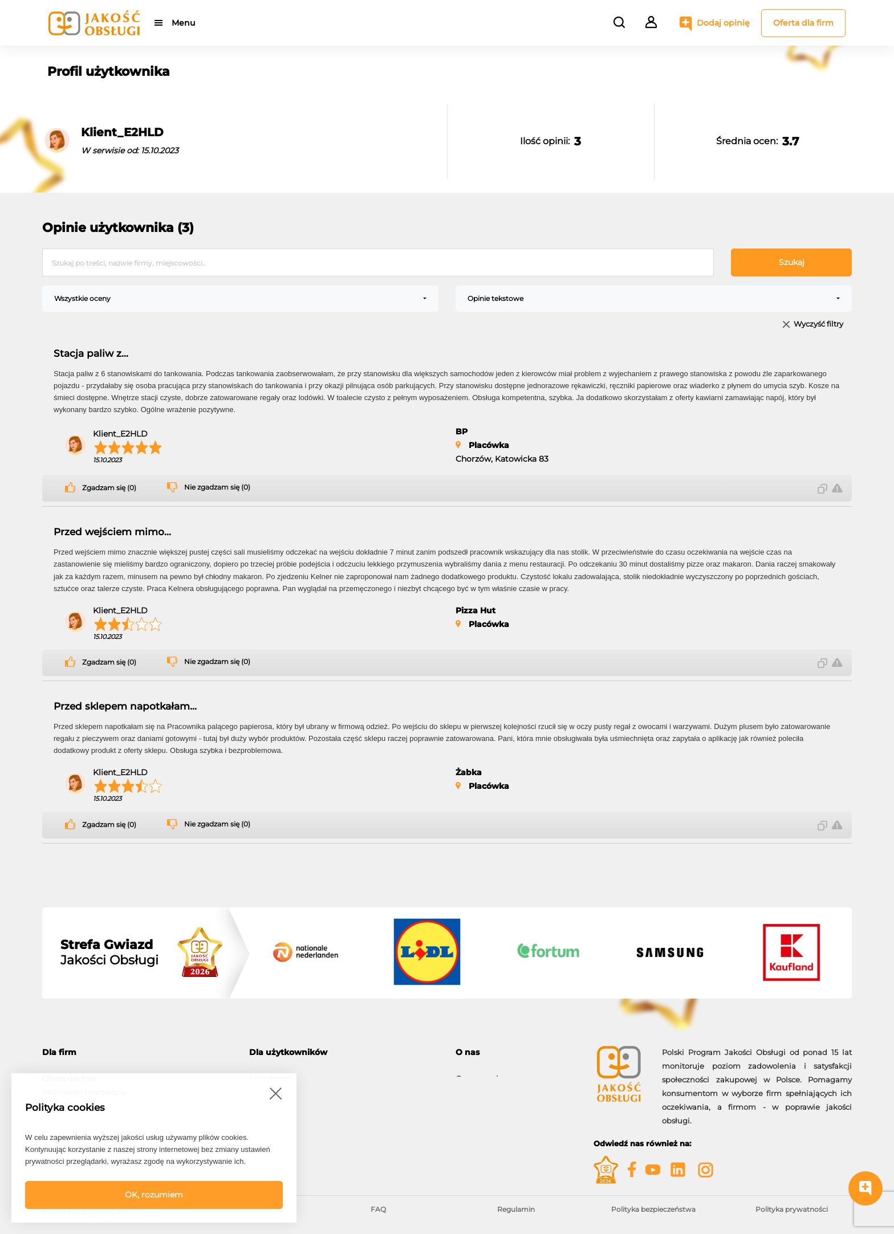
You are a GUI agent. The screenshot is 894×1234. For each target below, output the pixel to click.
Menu (183, 23)
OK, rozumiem (154, 1195)
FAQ (378, 1209)
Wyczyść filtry (818, 324)
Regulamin (516, 1209)
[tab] (137, 1052)
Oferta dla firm (803, 23)
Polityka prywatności (791, 1209)
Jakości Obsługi (109, 952)
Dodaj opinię (723, 23)
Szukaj (791, 262)
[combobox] (240, 299)
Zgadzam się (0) (109, 488)
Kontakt (470, 1086)
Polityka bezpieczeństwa (653, 1209)
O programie (479, 1072)
